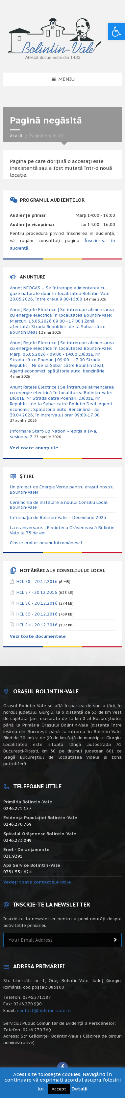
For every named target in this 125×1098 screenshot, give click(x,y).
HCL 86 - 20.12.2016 (37, 603)
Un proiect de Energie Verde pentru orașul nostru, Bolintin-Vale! (62, 489)
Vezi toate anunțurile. (35, 448)
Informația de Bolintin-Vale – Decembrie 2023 (58, 517)
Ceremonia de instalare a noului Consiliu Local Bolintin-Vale (59, 505)
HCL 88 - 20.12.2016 (37, 581)
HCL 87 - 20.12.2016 (36, 592)
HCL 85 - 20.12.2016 (37, 614)
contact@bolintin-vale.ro (44, 1010)
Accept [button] (59, 1089)
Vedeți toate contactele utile (37, 882)
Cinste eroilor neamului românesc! (46, 543)
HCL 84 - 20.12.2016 (37, 625)
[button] (116, 31)
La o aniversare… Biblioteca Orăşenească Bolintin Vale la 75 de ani (62, 530)
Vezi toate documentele (38, 636)
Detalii (79, 1089)
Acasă (16, 136)
